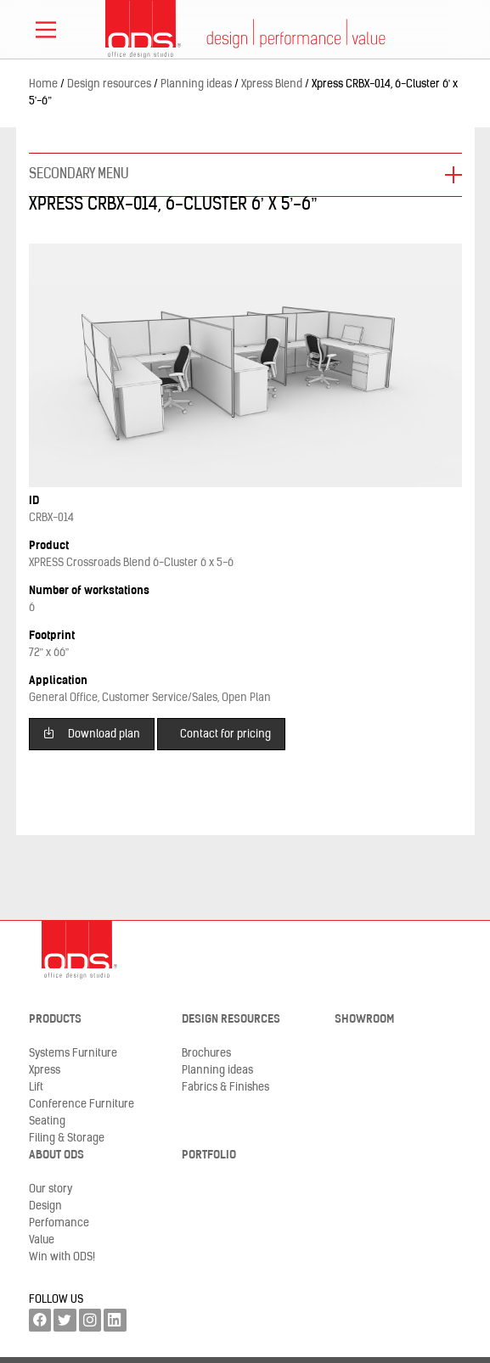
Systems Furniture (73, 1053)
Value (41, 1240)
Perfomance (59, 1223)
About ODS (56, 1155)
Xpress (44, 1070)
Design (45, 1206)
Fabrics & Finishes (225, 1087)
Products (55, 1019)
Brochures (206, 1053)
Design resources (231, 1019)
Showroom (364, 1019)
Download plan (91, 733)
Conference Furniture (81, 1104)
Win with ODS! (62, 1257)
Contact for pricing (225, 734)
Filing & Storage (66, 1138)
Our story (50, 1189)
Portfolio (209, 1155)
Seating (47, 1121)
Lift (36, 1087)
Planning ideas (217, 1070)
